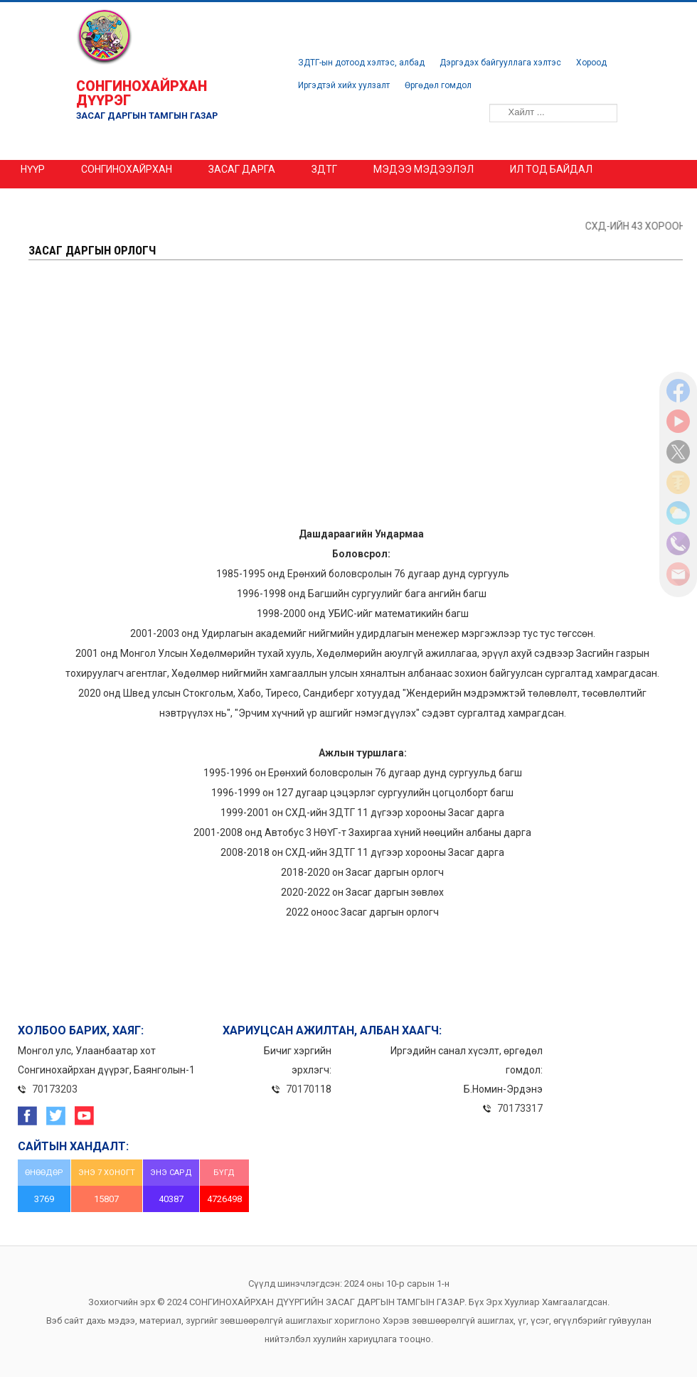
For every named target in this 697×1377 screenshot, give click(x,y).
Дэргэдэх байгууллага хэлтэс (500, 63)
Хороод (591, 63)
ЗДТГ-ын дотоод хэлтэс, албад (361, 63)
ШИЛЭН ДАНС (71, 197)
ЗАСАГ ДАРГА (241, 169)
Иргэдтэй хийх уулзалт (344, 85)
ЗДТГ (324, 169)
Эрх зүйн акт (176, 197)
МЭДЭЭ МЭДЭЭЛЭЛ (423, 169)
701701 (303, 1089)
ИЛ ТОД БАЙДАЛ (551, 169)
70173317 (520, 1108)
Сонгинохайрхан (126, 169)
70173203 (55, 1089)
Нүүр (33, 169)
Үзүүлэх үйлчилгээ (298, 197)
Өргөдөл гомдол (438, 85)
